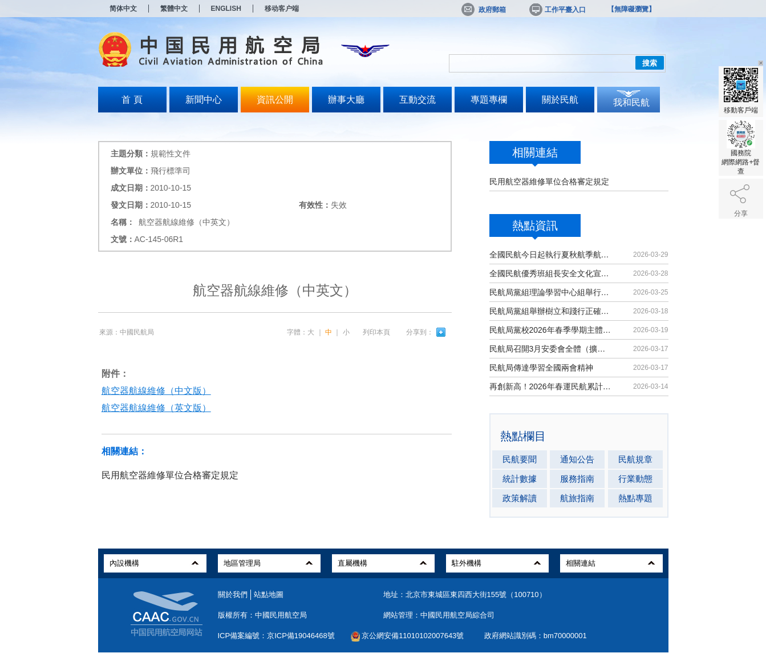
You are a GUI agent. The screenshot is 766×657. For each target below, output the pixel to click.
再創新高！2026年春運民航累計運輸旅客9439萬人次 (551, 386)
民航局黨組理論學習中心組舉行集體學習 (551, 292)
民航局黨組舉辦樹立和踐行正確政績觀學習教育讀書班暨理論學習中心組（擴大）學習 (551, 311)
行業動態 (635, 478)
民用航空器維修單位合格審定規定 (549, 181)
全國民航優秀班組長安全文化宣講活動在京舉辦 (551, 273)
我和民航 (631, 102)
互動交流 (417, 99)
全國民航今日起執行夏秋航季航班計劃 (551, 254)
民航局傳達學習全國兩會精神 (541, 367)
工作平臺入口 (557, 10)
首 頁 (131, 99)
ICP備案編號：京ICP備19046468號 (276, 635)
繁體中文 (174, 9)
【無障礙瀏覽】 (631, 9)
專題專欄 (489, 99)
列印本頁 (376, 332)
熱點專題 (635, 498)
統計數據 (519, 478)
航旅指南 (577, 498)
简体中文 (123, 9)
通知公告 (577, 459)
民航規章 (635, 459)
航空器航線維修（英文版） (156, 408)
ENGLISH (226, 9)
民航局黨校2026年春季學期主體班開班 (551, 329)
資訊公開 (275, 99)
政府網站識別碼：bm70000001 (535, 635)
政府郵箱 (483, 10)
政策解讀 (519, 498)
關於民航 (560, 99)
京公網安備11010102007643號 (413, 635)
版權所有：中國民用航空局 (262, 615)
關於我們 (233, 594)
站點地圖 (268, 594)
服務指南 (577, 478)
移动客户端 (282, 9)
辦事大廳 (346, 99)
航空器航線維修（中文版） (156, 391)
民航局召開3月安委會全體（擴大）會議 (551, 348)
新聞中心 (203, 99)
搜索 (649, 63)
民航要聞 (519, 459)
